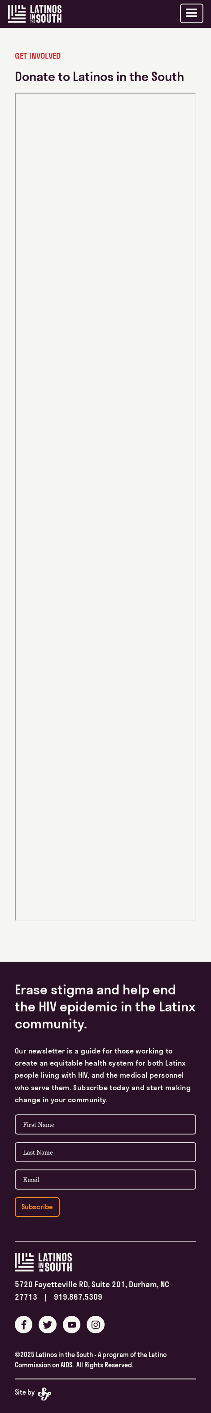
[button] (191, 13)
